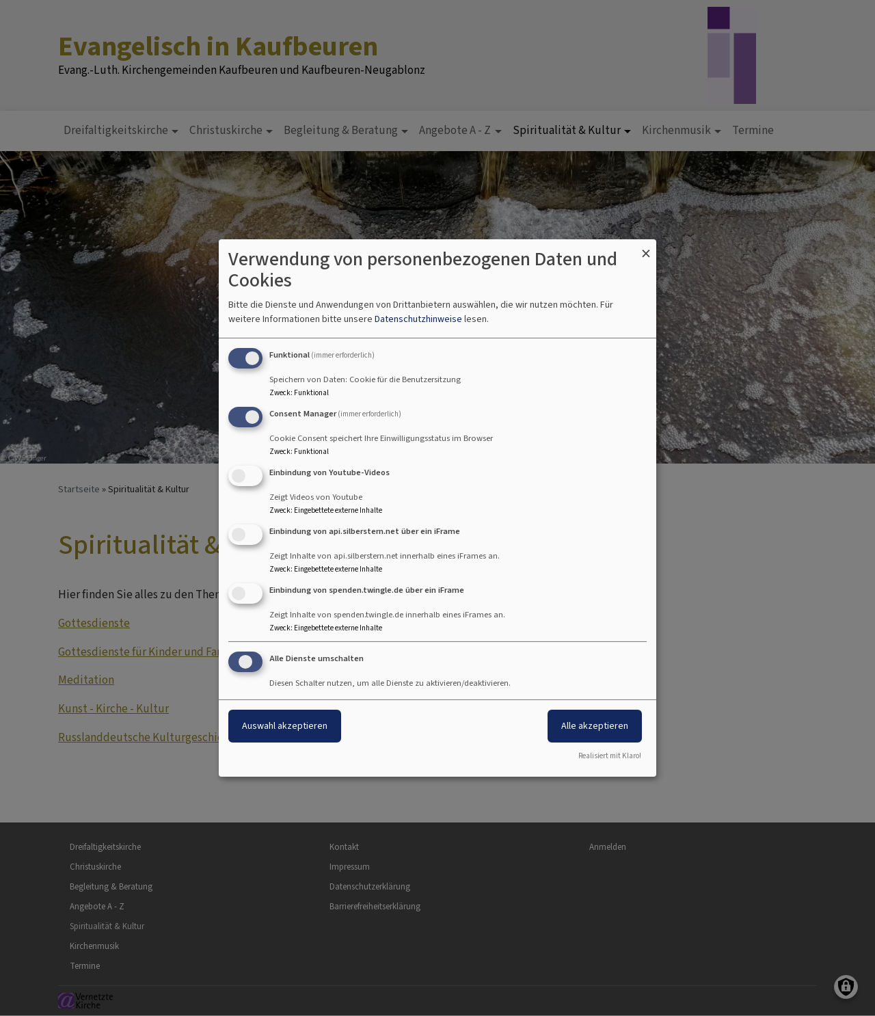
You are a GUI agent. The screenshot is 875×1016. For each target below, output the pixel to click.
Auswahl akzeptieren (284, 725)
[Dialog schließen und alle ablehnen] (646, 247)
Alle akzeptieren (594, 725)
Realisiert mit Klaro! (609, 756)
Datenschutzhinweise (418, 318)
